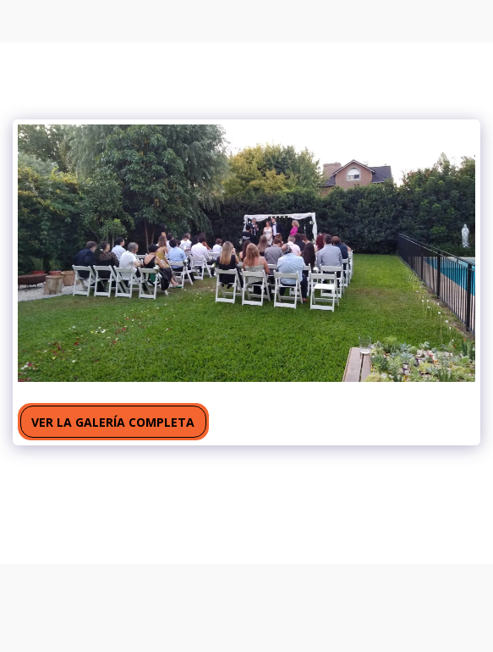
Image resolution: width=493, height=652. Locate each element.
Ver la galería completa (112, 422)
